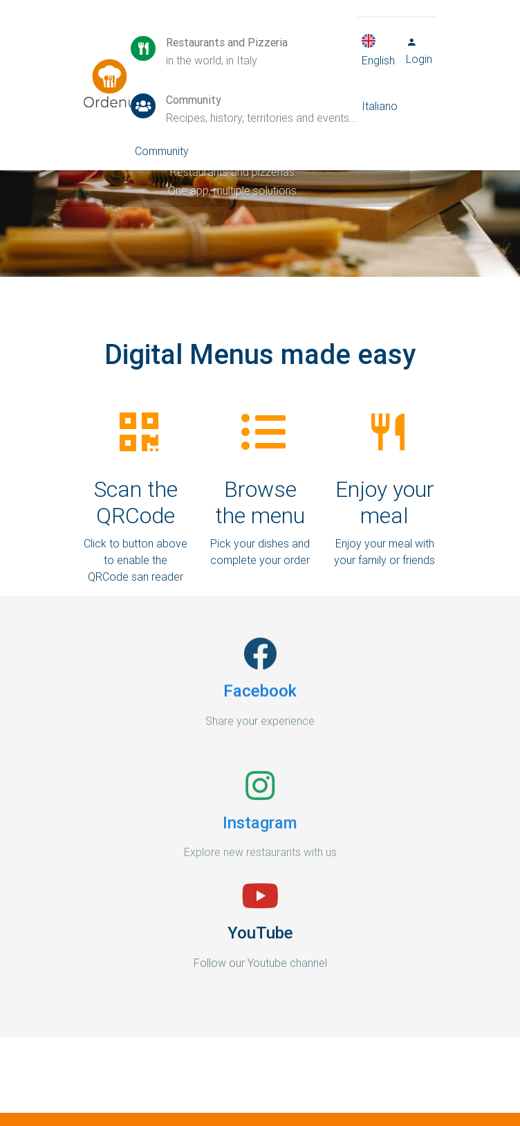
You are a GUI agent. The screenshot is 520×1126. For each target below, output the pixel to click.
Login (419, 53)
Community (162, 154)
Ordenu (101, 70)
